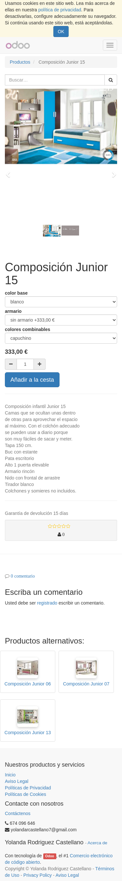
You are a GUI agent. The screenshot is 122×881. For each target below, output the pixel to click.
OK (61, 31)
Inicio (10, 774)
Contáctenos (18, 813)
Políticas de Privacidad (28, 787)
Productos (20, 62)
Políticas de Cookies (25, 794)
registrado (47, 603)
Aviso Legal (16, 781)
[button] (10, 171)
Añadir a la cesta (32, 380)
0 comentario (23, 576)
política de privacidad (59, 9)
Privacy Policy (37, 875)
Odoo (49, 856)
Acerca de (97, 842)
